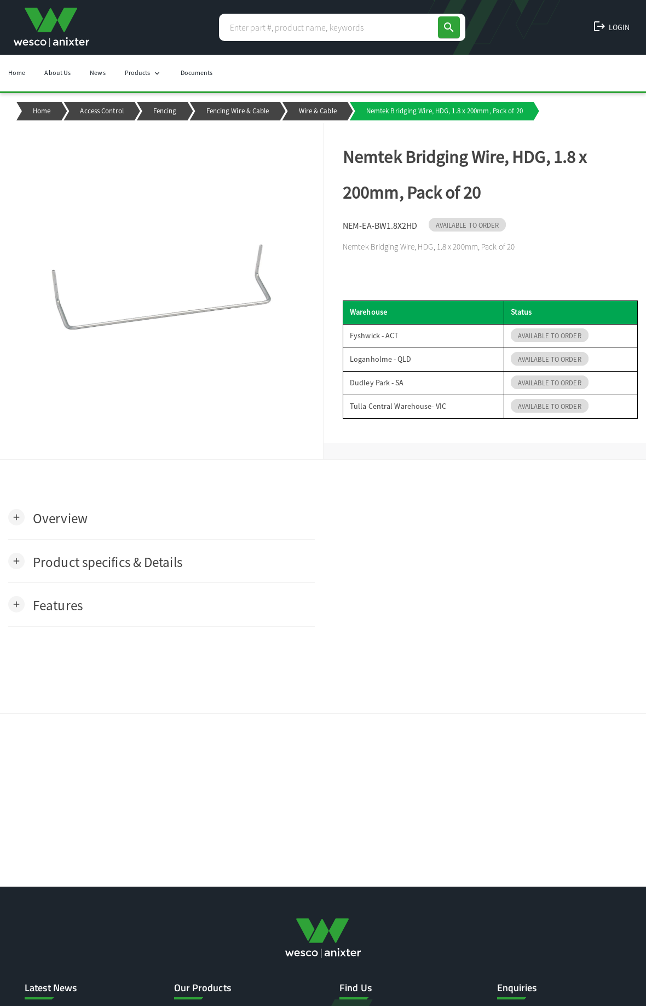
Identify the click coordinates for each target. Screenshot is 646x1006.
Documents (197, 72)
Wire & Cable (318, 110)
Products (143, 73)
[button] (48, 517)
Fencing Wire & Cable (237, 110)
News (97, 72)
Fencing (165, 110)
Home (16, 72)
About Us (57, 72)
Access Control (101, 110)
